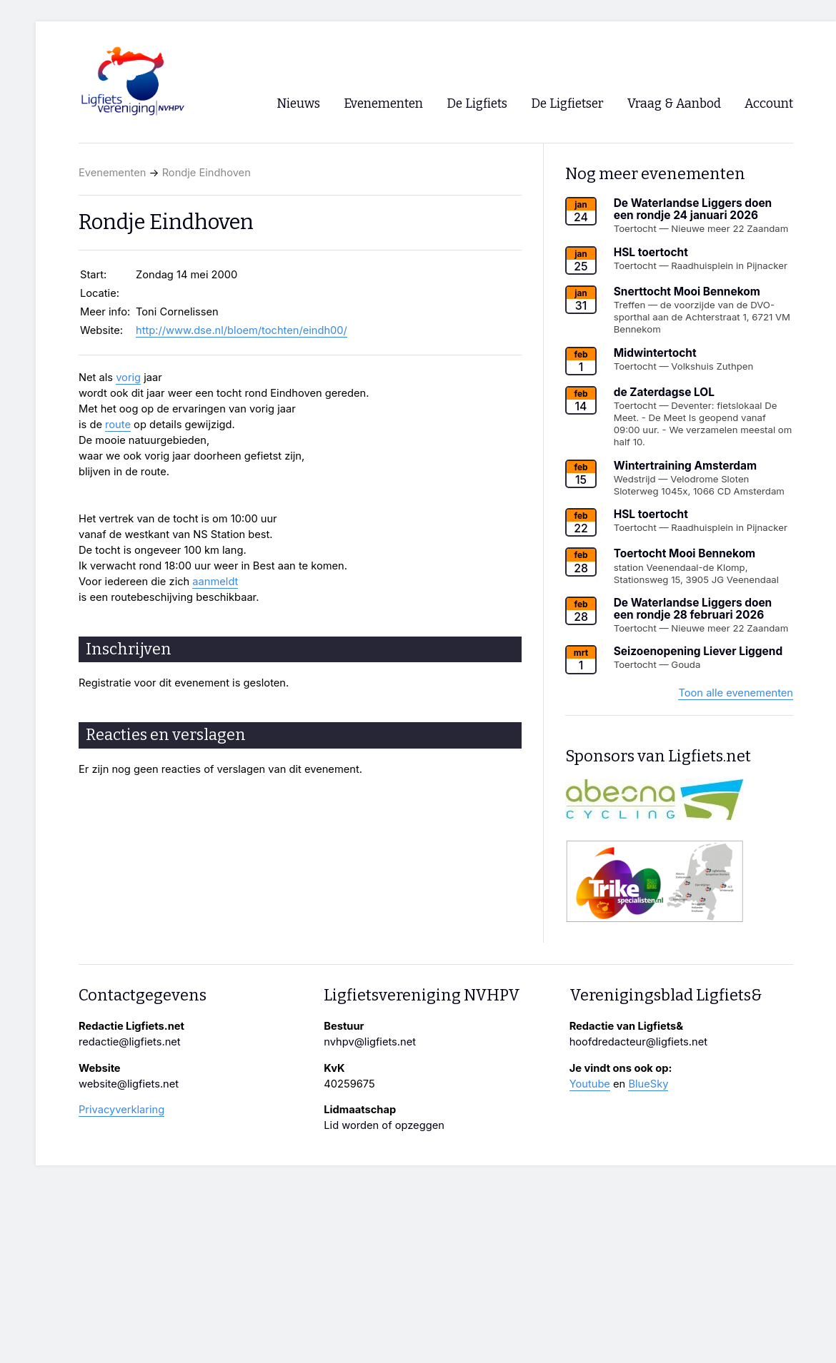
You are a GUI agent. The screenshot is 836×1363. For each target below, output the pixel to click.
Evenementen (112, 172)
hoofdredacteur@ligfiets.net (638, 1041)
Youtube (589, 1084)
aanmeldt (215, 581)
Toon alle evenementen (735, 692)
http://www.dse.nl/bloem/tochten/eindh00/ (241, 330)
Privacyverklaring (121, 1109)
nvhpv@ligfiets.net (370, 1041)
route (118, 424)
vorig (128, 377)
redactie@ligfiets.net (130, 1041)
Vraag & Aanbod (674, 103)
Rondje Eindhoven (206, 172)
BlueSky (648, 1084)
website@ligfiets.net (129, 1084)
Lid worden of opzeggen (384, 1125)
